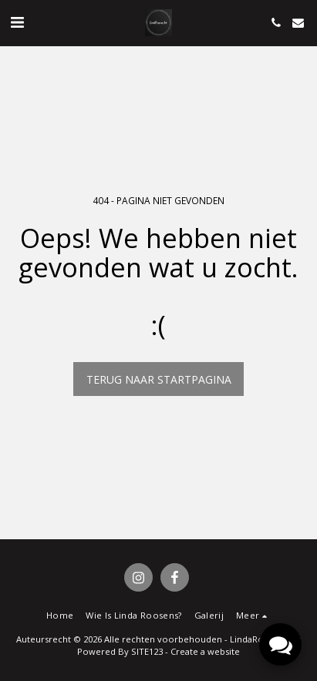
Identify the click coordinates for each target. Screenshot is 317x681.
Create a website (205, 651)
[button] (17, 22)
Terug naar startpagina (158, 379)
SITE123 (147, 651)
